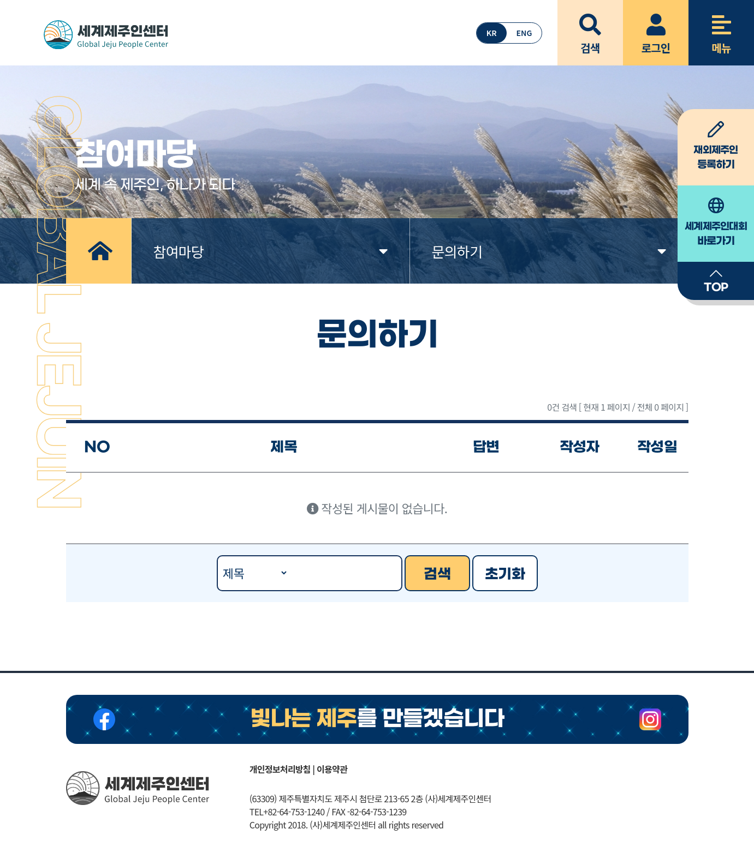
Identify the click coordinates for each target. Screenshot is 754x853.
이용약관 (332, 769)
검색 (590, 28)
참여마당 (270, 251)
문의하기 (549, 251)
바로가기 (716, 222)
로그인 (655, 28)
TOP (716, 280)
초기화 (505, 574)
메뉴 (721, 28)
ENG (524, 32)
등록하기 (716, 146)
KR (491, 32)
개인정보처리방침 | (282, 769)
